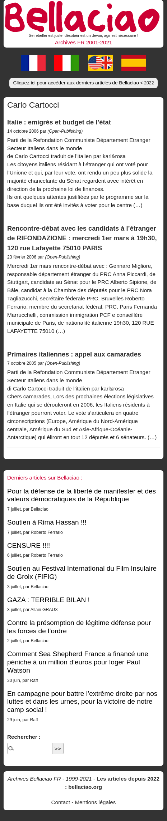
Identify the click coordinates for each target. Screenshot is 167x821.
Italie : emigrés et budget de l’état (59, 122)
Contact (60, 802)
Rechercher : (24, 737)
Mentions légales (95, 802)
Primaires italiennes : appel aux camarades (74, 354)
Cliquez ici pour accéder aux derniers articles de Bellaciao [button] (83, 82)
